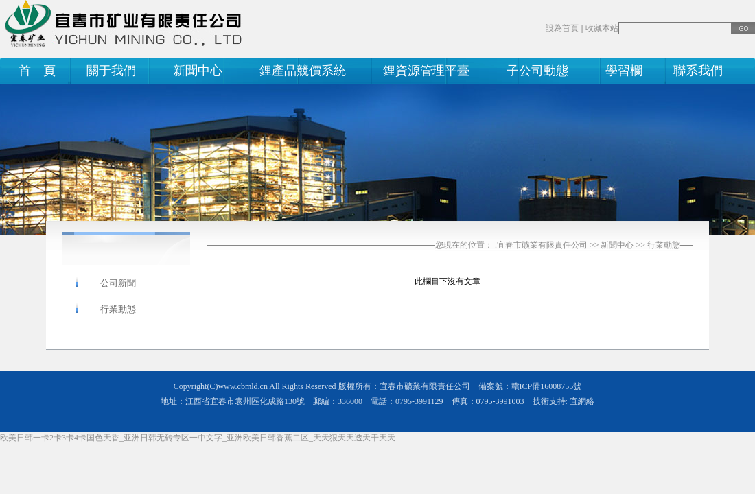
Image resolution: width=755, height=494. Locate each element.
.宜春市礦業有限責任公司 (541, 245)
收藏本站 (601, 28)
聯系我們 (695, 71)
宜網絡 (582, 401)
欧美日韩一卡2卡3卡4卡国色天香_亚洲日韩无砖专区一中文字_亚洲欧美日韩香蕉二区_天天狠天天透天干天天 (197, 438)
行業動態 (663, 245)
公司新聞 (118, 283)
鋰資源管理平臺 (426, 71)
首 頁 (34, 71)
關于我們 (111, 71)
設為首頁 (562, 28)
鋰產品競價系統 (302, 71)
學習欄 (624, 71)
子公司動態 (537, 71)
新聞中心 (198, 71)
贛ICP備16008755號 (546, 386)
